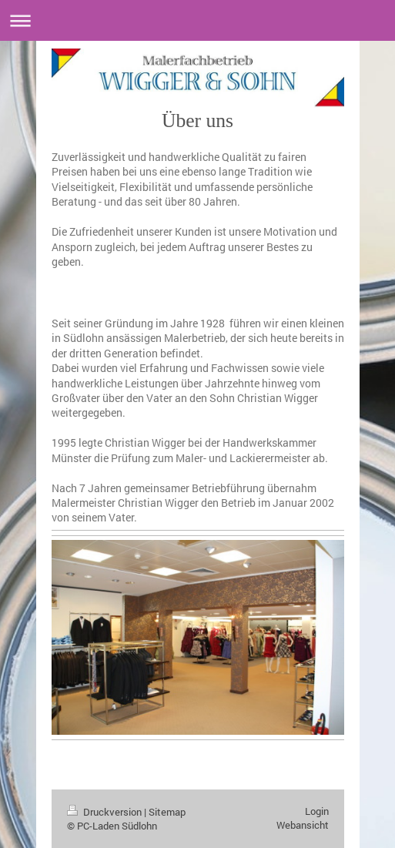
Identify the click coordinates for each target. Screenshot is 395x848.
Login (317, 811)
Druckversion (105, 812)
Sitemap (167, 812)
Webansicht (302, 825)
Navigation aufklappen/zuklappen (197, 20)
